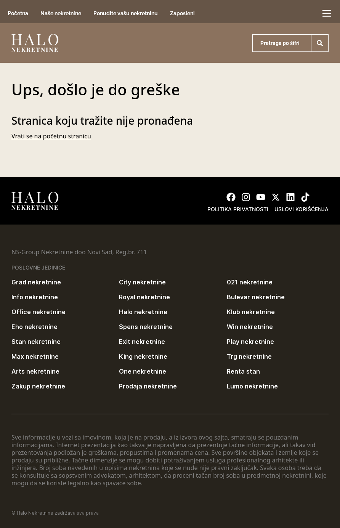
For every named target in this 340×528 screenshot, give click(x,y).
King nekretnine (143, 356)
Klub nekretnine (251, 312)
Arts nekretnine (35, 371)
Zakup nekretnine (38, 386)
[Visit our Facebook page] (231, 197)
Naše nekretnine (60, 13)
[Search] (320, 43)
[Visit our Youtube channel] (260, 197)
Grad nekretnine (36, 282)
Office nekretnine (38, 312)
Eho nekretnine (34, 327)
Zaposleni (182, 13)
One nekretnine (142, 371)
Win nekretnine (250, 327)
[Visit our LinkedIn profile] (290, 197)
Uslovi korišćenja (301, 209)
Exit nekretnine (142, 341)
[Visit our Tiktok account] (305, 197)
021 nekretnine (250, 282)
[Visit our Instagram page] (245, 197)
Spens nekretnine (146, 327)
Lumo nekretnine (252, 386)
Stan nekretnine (36, 341)
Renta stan (243, 371)
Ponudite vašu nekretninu (125, 13)
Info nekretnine (34, 297)
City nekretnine (142, 282)
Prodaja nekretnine (148, 386)
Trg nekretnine (249, 356)
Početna (18, 13)
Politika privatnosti (237, 209)
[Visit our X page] (275, 197)
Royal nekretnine (144, 297)
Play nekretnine (250, 341)
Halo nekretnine (143, 312)
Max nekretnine (35, 356)
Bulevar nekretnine (256, 297)
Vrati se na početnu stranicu (51, 136)
